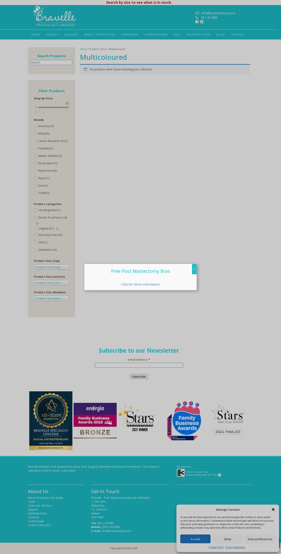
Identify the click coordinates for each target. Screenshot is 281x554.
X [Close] (194, 269)
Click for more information (140, 284)
